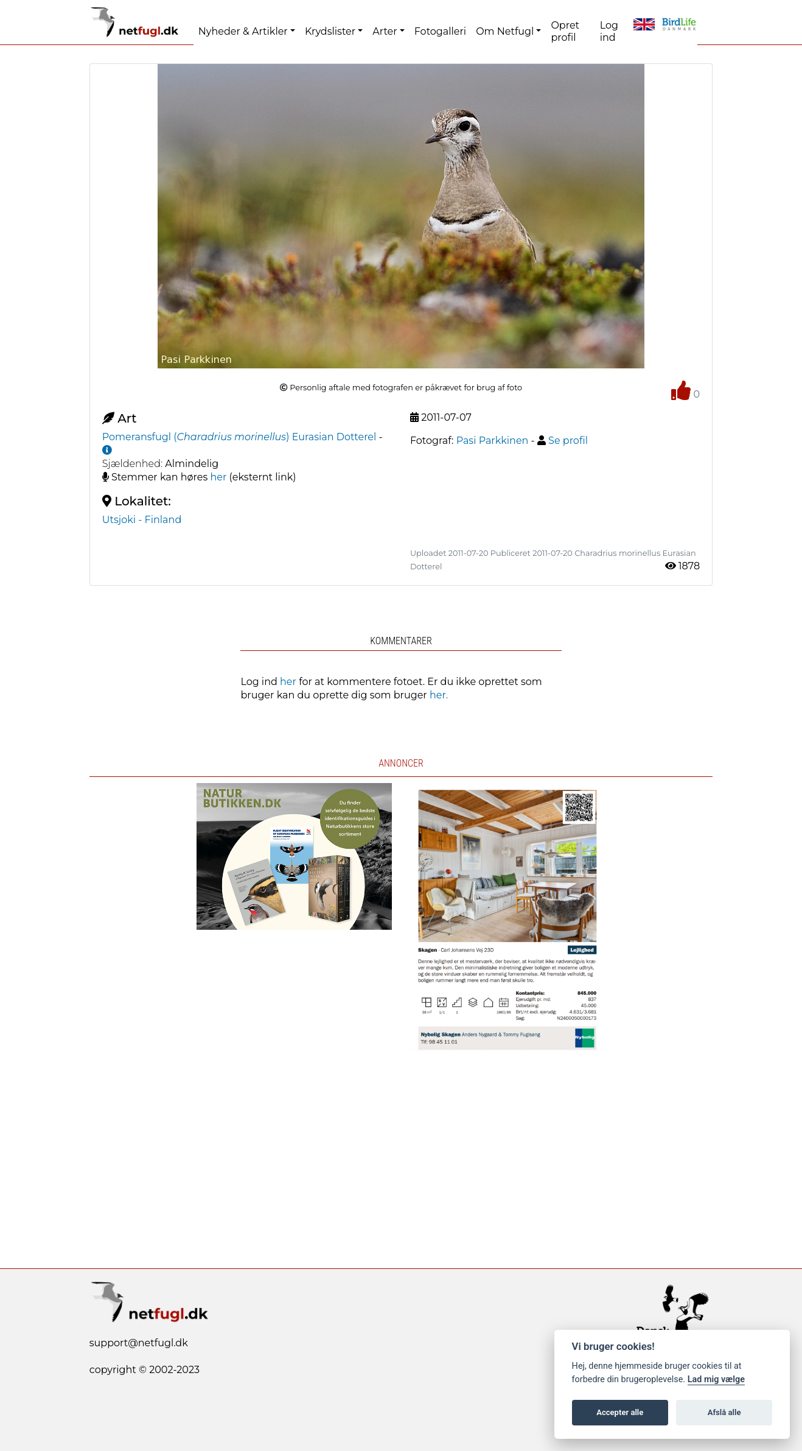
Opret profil (565, 31)
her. (439, 695)
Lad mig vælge (716, 1379)
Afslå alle (724, 1412)
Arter (384, 31)
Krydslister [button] (330, 31)
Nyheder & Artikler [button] (243, 31)
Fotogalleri (440, 31)
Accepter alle (619, 1412)
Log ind (609, 31)
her (219, 477)
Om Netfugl (505, 31)
